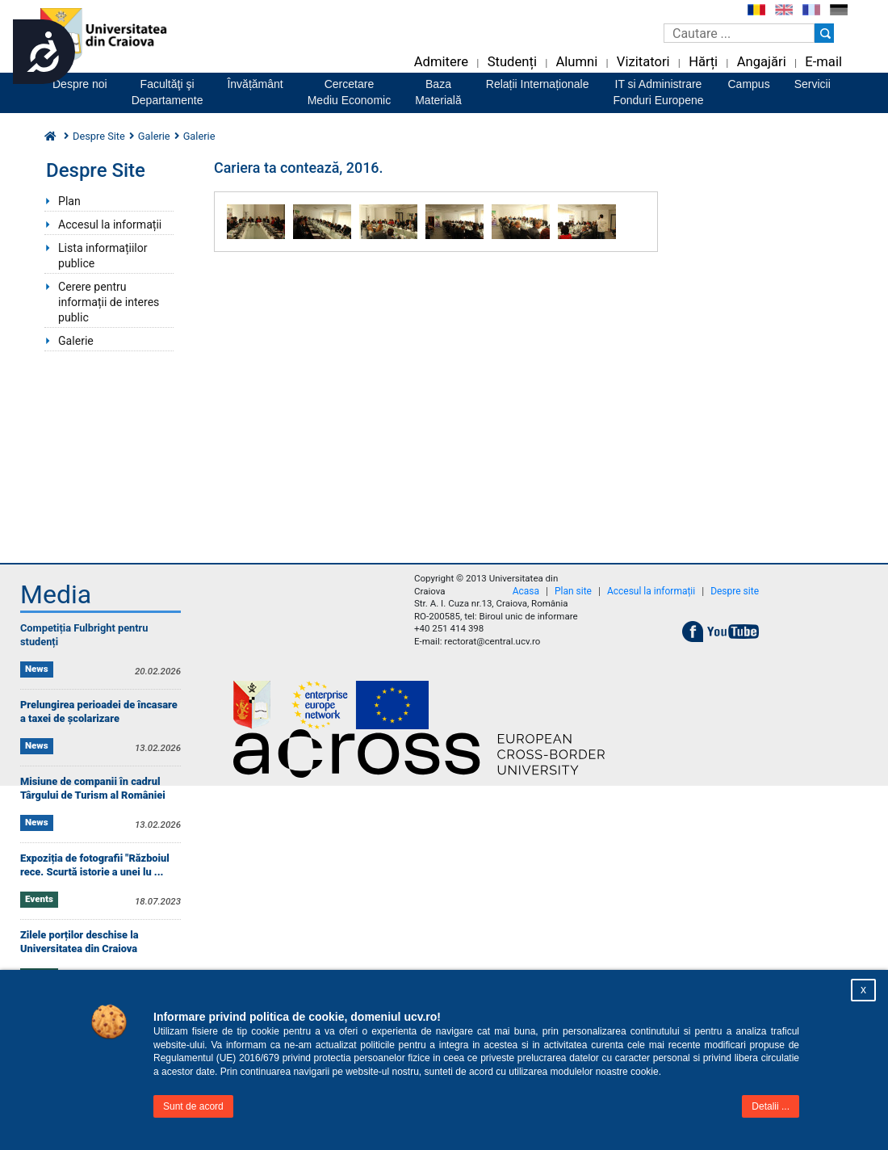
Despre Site (99, 136)
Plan (69, 201)
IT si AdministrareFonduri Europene (658, 92)
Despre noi (79, 84)
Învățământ (255, 84)
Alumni (576, 61)
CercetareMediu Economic (350, 92)
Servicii (812, 84)
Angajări (761, 61)
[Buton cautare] (824, 33)
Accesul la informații (109, 224)
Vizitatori (643, 61)
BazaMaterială (438, 92)
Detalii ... (771, 1106)
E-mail (823, 61)
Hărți (703, 61)
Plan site (573, 591)
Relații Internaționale (537, 84)
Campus (749, 84)
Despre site (734, 591)
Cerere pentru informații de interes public (108, 302)
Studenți (512, 61)
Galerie (154, 136)
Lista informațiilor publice (103, 255)
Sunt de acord (193, 1106)
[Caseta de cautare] (739, 33)
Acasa (526, 591)
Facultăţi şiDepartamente (167, 92)
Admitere (441, 61)
